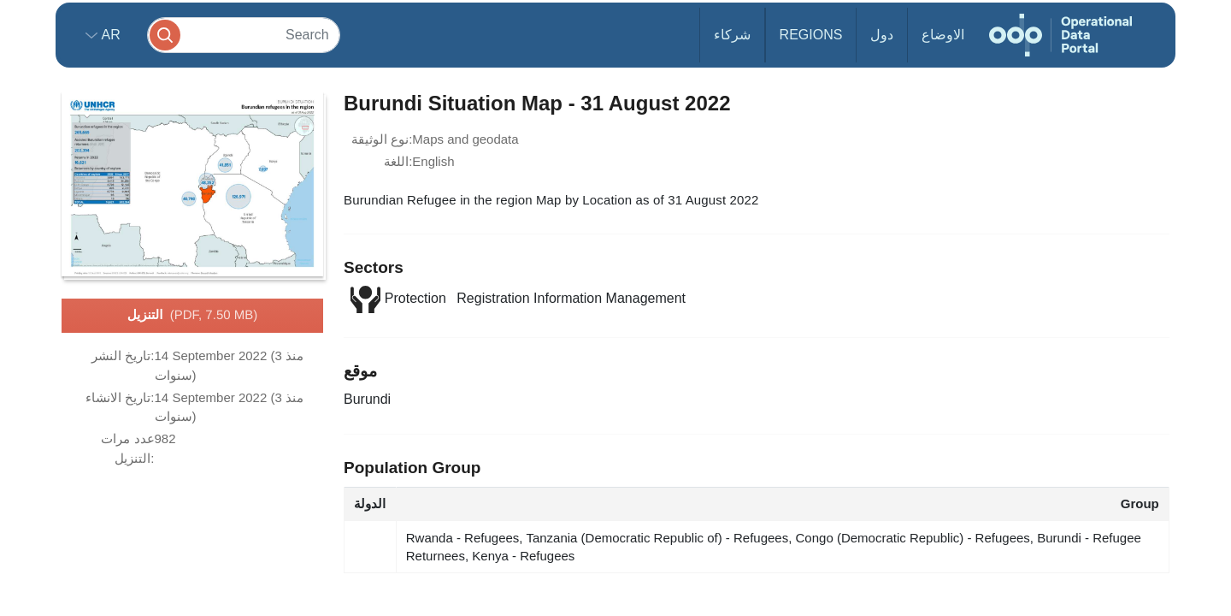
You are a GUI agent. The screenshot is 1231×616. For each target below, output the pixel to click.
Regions (811, 34)
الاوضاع (943, 34)
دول (881, 34)
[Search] (243, 34)
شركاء (732, 34)
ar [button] (109, 34)
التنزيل (192, 315)
